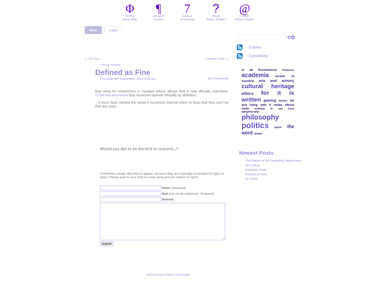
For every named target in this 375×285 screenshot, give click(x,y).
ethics (248, 93)
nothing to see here (274, 108)
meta (245, 108)
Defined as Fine (122, 72)
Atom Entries (155, 282)
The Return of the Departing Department (273, 160)
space (278, 127)
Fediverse (288, 69)
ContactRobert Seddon (244, 17)
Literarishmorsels (158, 17)
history (283, 100)
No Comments (218, 78)
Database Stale (215, 58)
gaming (270, 100)
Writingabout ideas (129, 17)
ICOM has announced (111, 95)
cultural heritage (110, 64)
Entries (255, 47)
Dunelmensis (267, 70)
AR (251, 69)
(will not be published (188, 193)
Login (113, 30)
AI (243, 69)
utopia (258, 133)
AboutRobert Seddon (216, 17)
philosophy (260, 117)
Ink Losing (252, 165)
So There (94, 58)
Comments (258, 56)
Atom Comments (178, 282)
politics (255, 125)
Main (93, 30)
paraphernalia (250, 111)
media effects (284, 105)
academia (255, 75)
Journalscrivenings (187, 17)
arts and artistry (276, 81)
